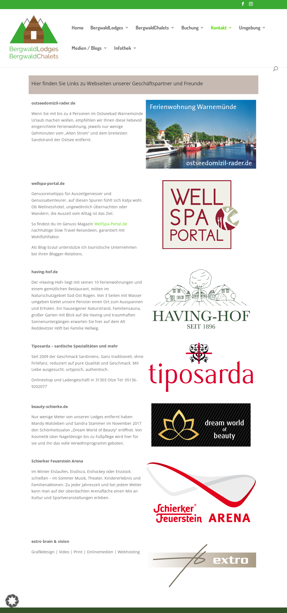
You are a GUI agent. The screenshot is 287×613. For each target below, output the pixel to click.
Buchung (190, 28)
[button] (12, 601)
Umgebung (249, 28)
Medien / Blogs (87, 48)
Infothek (122, 48)
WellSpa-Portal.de (110, 223)
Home (78, 28)
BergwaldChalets (152, 28)
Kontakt (219, 28)
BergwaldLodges (106, 28)
